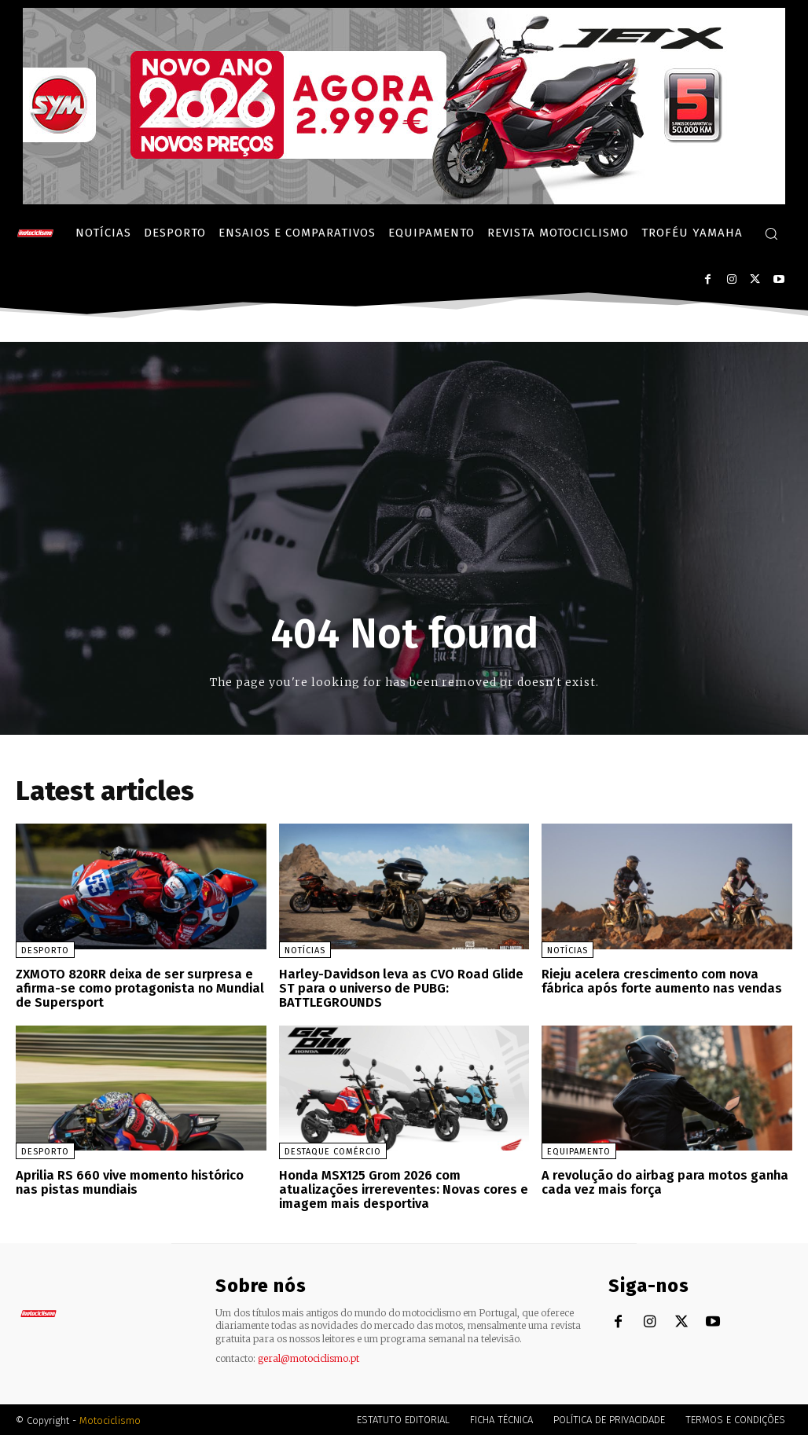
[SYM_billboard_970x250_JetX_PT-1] (404, 200)
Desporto (45, 950)
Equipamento (579, 1151)
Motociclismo (110, 1419)
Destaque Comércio (333, 1151)
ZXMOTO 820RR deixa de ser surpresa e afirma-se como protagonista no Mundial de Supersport (138, 988)
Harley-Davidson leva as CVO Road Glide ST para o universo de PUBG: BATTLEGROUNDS (399, 988)
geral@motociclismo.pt (308, 1357)
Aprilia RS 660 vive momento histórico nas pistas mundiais (131, 1181)
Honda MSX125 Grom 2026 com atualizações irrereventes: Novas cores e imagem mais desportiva (402, 1188)
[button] (771, 233)
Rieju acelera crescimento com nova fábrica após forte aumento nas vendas (659, 981)
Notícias (305, 950)
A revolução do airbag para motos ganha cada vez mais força (662, 1181)
